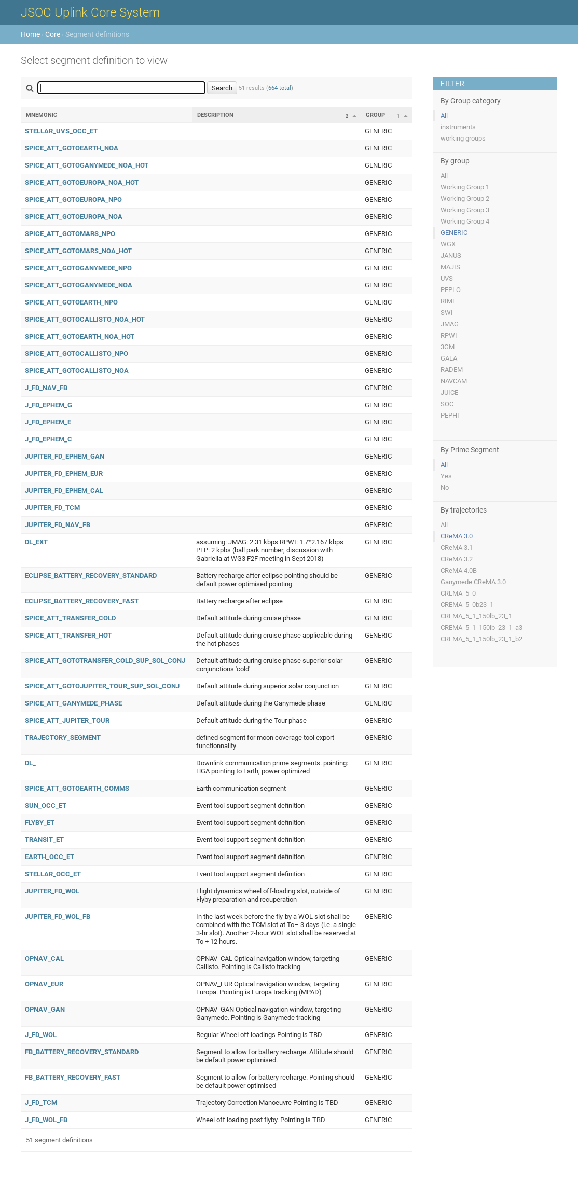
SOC (447, 404)
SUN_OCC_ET (45, 805)
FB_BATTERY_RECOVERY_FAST (72, 1077)
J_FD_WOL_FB (46, 1120)
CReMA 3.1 (457, 547)
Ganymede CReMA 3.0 (473, 582)
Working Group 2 (465, 198)
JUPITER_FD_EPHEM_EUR (64, 473)
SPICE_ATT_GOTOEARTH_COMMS (77, 788)
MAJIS (450, 267)
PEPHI (450, 415)
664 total (279, 88)
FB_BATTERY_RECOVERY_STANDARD (82, 1052)
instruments (458, 127)
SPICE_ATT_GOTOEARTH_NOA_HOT (79, 336)
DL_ (30, 763)
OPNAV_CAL (44, 958)
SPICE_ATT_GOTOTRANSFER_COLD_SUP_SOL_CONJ (105, 661)
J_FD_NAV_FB (46, 388)
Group (375, 115)
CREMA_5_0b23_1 (467, 605)
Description (215, 115)
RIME (448, 301)
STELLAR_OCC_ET (53, 874)
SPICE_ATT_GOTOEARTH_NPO (71, 302)
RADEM (452, 370)
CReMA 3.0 (457, 536)
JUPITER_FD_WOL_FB (57, 916)
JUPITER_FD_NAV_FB (57, 525)
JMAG (450, 324)
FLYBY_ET (39, 822)
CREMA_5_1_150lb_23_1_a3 (481, 627)
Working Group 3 (465, 210)
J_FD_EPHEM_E (48, 422)
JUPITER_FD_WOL (52, 891)
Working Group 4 (465, 221)
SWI (447, 312)
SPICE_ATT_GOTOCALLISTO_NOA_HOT (85, 319)
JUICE (449, 392)
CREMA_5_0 (458, 593)
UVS (447, 278)
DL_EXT (36, 542)
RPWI (449, 335)
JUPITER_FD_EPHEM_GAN (64, 456)
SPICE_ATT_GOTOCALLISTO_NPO (76, 353)
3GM (448, 347)
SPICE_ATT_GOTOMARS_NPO (70, 234)
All (444, 115)
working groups (463, 138)
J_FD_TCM (41, 1103)
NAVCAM (454, 381)
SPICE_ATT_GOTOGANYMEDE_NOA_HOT (86, 165)
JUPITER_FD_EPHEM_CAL (64, 490)
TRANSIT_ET (44, 840)
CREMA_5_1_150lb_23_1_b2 (481, 639)
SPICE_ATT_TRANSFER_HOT (68, 635)
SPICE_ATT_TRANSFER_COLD (70, 618)
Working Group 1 (465, 187)
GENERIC (454, 233)
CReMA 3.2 (457, 559)
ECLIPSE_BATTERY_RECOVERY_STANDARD (91, 575)
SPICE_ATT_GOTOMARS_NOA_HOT (78, 251)
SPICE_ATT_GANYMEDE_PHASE (73, 703)
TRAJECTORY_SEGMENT (63, 737)
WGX (448, 244)
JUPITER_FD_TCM (52, 508)
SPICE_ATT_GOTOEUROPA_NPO (73, 199)
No (445, 487)
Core (52, 34)
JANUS (451, 255)
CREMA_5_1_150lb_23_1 (476, 616)
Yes (446, 476)
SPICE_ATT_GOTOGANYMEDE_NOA (78, 285)
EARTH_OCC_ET (49, 857)
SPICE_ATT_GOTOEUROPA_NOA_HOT (82, 182)
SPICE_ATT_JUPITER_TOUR (67, 720)
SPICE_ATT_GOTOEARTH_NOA (71, 148)
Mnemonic (41, 115)
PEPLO (451, 290)
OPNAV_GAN (45, 1009)
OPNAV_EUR (44, 984)
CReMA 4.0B (459, 570)
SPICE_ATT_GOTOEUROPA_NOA (73, 216)
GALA (449, 358)
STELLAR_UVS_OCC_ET (61, 131)
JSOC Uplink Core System (90, 12)
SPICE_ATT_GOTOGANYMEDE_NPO (78, 268)
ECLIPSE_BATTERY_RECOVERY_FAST (82, 601)
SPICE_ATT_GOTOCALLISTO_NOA (77, 371)
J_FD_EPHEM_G (48, 405)
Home (30, 34)
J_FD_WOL (41, 1035)
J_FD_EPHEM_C (48, 439)
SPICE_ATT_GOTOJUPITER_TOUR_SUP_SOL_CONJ (102, 686)
